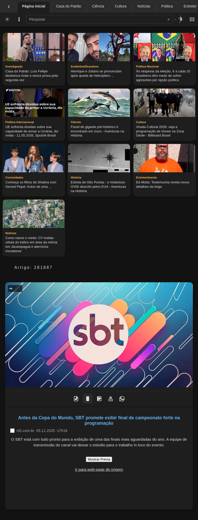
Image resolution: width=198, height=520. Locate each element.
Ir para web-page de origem (99, 469)
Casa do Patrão (68, 6)
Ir (169, 19)
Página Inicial (33, 6)
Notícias (144, 6)
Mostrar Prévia (99, 459)
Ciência (98, 6)
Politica (167, 6)
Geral (16, 288)
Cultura (120, 6)
